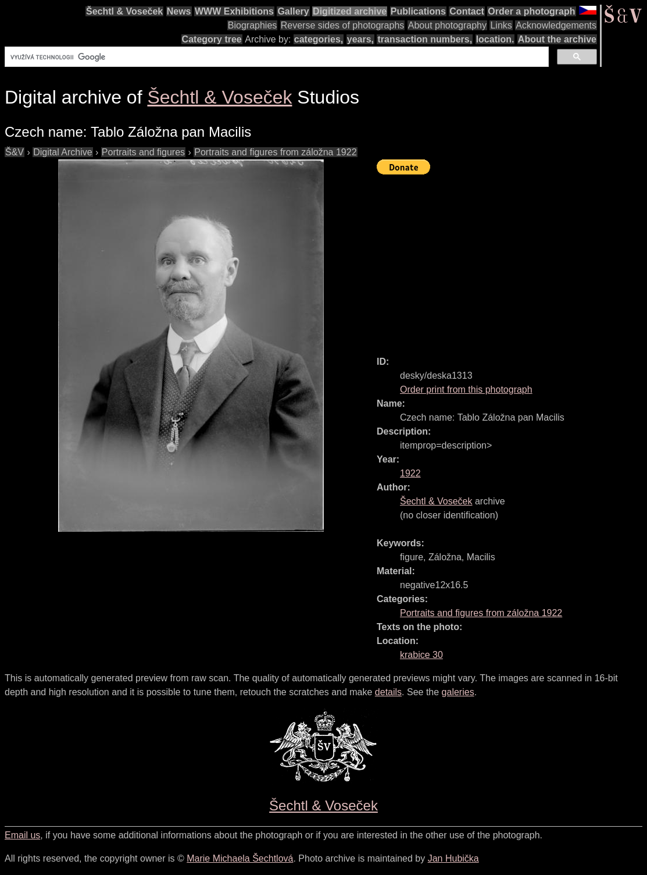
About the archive (557, 39)
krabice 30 (421, 655)
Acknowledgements (556, 25)
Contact (466, 11)
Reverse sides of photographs (343, 25)
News (179, 11)
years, (360, 39)
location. (495, 39)
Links (501, 25)
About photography (447, 25)
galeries (458, 692)
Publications (418, 11)
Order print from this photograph (466, 389)
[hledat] (275, 57)
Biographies (252, 25)
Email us (22, 835)
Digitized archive (350, 11)
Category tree (212, 39)
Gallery (293, 11)
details (388, 692)
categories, (318, 39)
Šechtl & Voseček (124, 11)
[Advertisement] (512, 260)
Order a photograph (531, 11)
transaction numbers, (424, 39)
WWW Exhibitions (234, 11)
